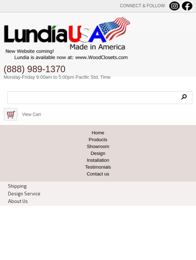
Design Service (24, 193)
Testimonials (98, 167)
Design (98, 153)
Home (98, 132)
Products (98, 139)
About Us (18, 201)
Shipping (17, 186)
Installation (98, 160)
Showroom (98, 146)
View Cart (31, 114)
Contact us (98, 174)
